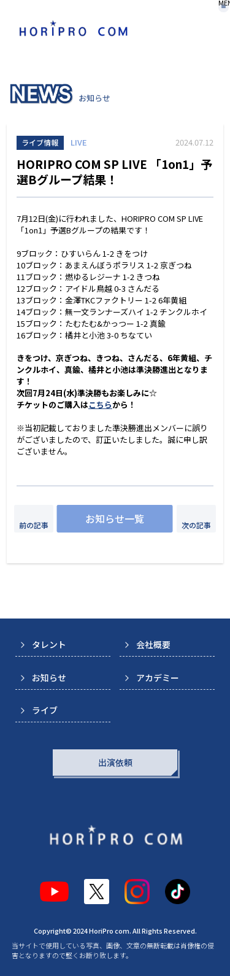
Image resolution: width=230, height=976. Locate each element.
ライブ (45, 710)
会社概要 (153, 644)
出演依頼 (115, 762)
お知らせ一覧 (114, 518)
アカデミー (157, 677)
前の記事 (33, 525)
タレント (49, 644)
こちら (100, 404)
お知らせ (49, 677)
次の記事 (196, 525)
